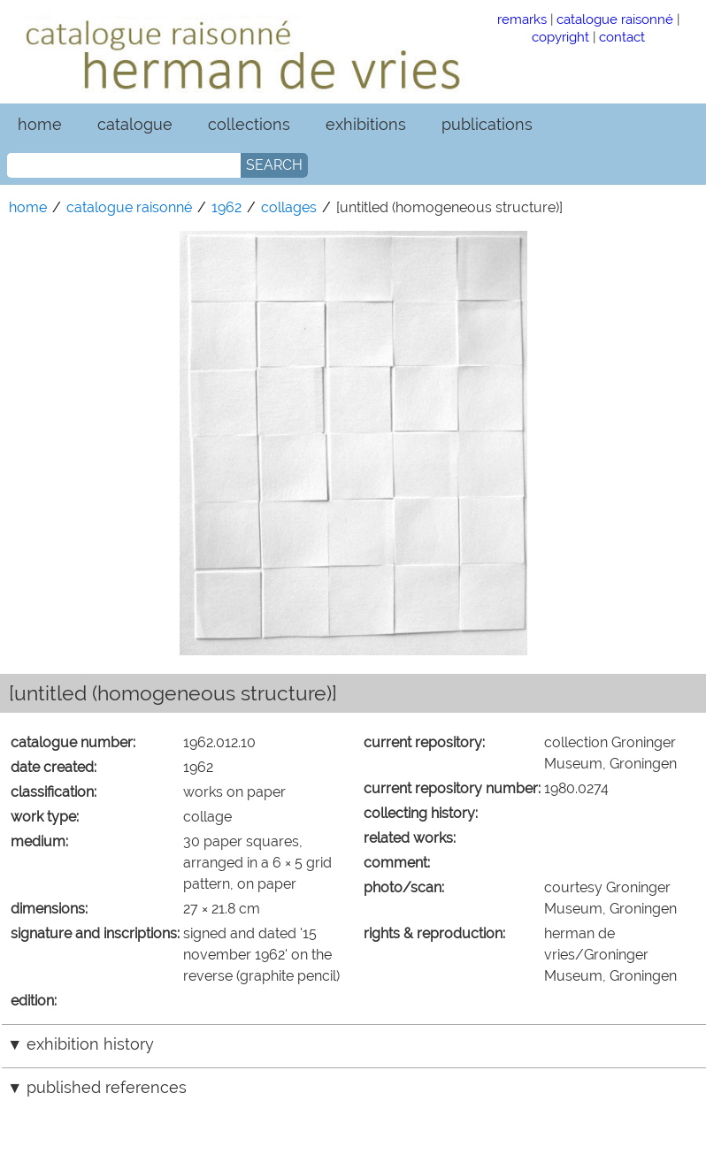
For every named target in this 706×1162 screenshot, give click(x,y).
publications (487, 124)
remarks (522, 19)
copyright (560, 36)
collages (289, 207)
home (40, 124)
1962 (226, 207)
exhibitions (366, 124)
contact (622, 36)
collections (249, 124)
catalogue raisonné (614, 19)
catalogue (135, 124)
